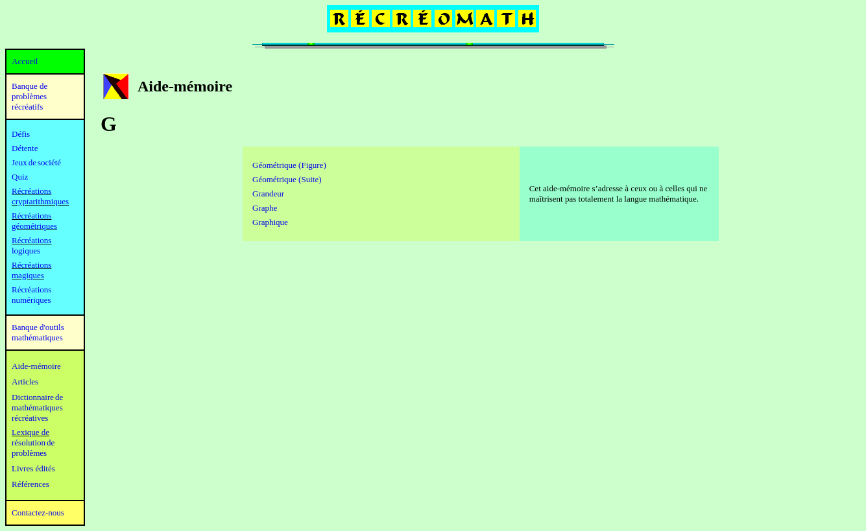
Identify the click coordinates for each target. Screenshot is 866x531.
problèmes (29, 453)
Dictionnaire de (37, 397)
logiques (26, 250)
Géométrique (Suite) (287, 179)
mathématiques (37, 407)
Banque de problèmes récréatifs (29, 96)
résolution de (33, 442)
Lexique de (30, 432)
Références (30, 484)
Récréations (31, 240)
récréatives (30, 418)
